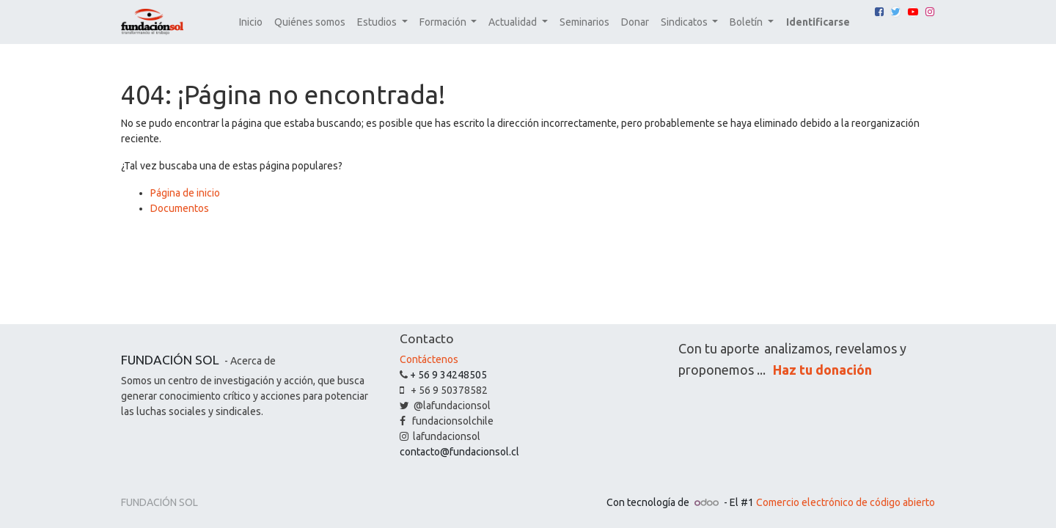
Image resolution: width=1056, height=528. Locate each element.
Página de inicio (185, 193)
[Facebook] (879, 12)
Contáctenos (429, 359)
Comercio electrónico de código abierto (845, 502)
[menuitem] (250, 22)
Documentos (179, 208)
